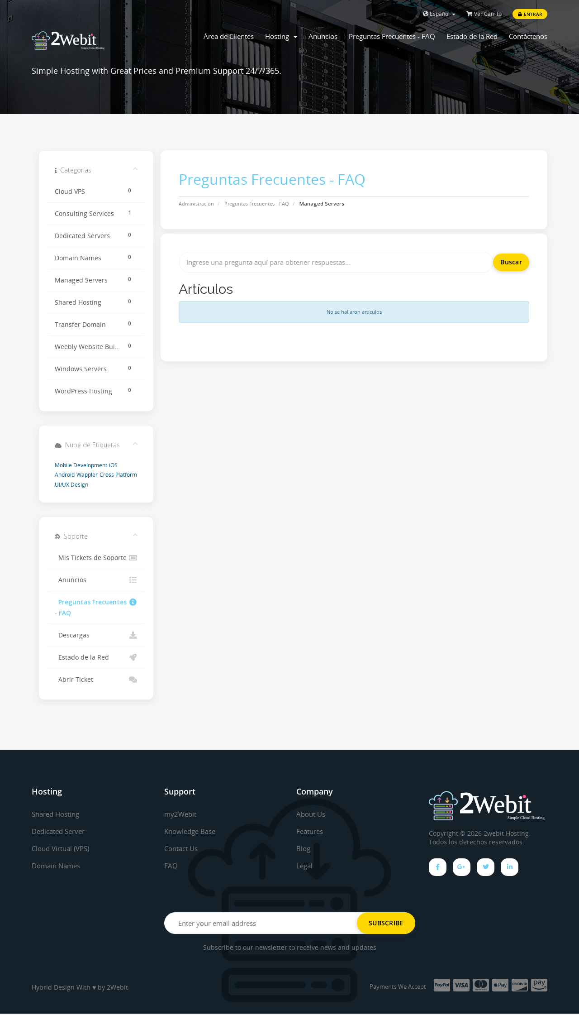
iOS (113, 465)
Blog (303, 848)
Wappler (87, 475)
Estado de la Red (472, 36)
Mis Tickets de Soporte (96, 557)
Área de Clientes (229, 36)
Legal (305, 866)
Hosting (281, 36)
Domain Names (58, 866)
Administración (196, 203)
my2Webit (181, 814)
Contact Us (183, 848)
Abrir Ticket (96, 679)
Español (439, 14)
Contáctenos (528, 36)
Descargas (96, 635)
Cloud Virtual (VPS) (63, 848)
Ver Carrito (484, 14)
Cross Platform (118, 475)
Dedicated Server (61, 831)
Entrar (530, 14)
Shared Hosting (58, 814)
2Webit (117, 988)
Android (65, 475)
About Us (312, 814)
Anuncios (322, 36)
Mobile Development (81, 465)
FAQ (171, 866)
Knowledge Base (192, 831)
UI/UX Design (71, 484)
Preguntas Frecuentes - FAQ (392, 36)
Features (311, 831)
